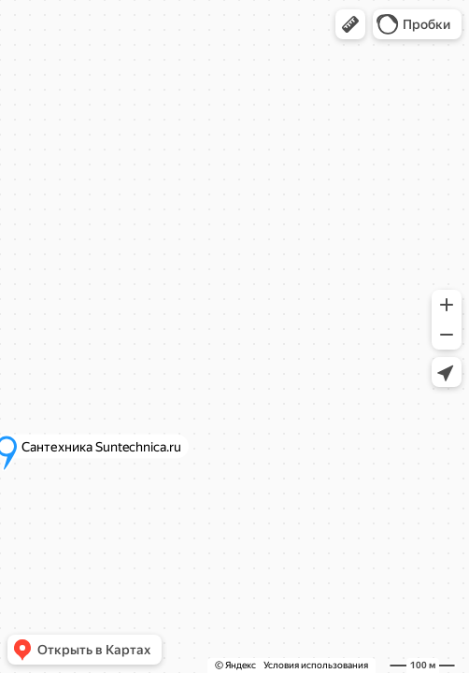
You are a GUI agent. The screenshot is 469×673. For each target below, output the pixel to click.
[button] (350, 24)
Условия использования (315, 665)
